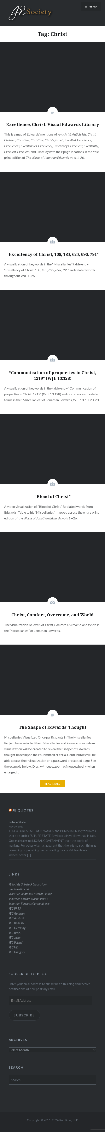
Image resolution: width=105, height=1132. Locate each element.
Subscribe (24, 1015)
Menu (92, 6)
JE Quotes (22, 810)
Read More (53, 783)
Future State (17, 822)
